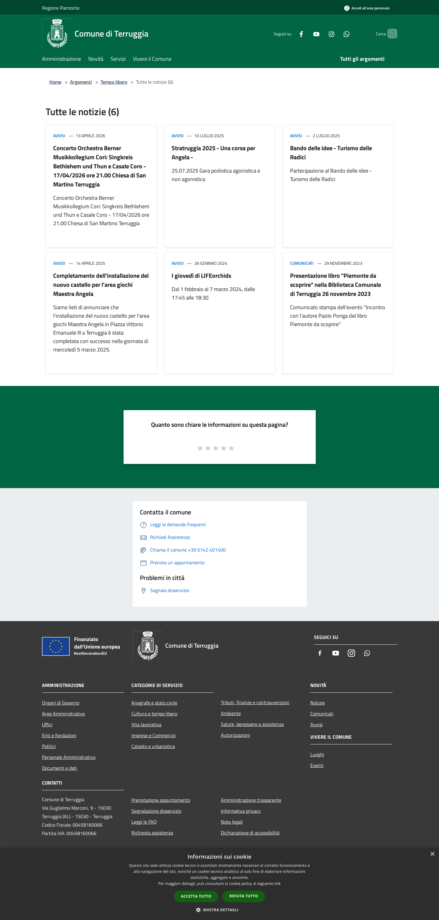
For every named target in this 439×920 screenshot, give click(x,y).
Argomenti (81, 82)
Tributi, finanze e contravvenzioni (255, 702)
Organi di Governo (60, 702)
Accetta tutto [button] (196, 896)
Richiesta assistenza (152, 832)
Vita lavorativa (146, 724)
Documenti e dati (59, 768)
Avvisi (59, 135)
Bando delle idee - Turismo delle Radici (331, 152)
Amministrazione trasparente (251, 800)
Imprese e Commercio (153, 735)
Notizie (317, 702)
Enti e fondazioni (59, 735)
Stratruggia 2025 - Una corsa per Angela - (213, 152)
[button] (220, 910)
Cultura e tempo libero (154, 713)
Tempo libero (114, 82)
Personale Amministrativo (68, 757)
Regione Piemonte (60, 7)
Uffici (47, 724)
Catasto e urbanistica (153, 746)
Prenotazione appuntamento (160, 800)
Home (55, 82)
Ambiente (231, 713)
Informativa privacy (241, 811)
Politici (49, 746)
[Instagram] (321, 33)
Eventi (317, 765)
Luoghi (317, 754)
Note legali (232, 821)
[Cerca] (390, 33)
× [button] (432, 854)
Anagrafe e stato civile (154, 702)
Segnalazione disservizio (156, 811)
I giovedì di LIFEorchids (201, 275)
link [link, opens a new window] (277, 883)
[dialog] (219, 884)
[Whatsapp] (336, 33)
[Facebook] (291, 33)
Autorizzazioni (235, 735)
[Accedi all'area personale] (366, 8)
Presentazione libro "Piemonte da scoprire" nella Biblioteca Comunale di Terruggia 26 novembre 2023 (335, 284)
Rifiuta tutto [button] (243, 896)
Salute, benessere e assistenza (252, 724)
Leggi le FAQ (144, 821)
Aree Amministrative (63, 713)
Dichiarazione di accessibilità (250, 832)
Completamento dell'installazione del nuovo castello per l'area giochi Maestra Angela (101, 284)
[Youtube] (306, 33)
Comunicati (302, 263)
